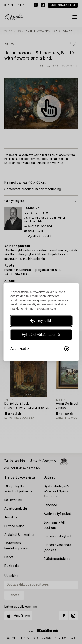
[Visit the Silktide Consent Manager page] (66, 349)
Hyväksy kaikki (41, 321)
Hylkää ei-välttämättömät (41, 335)
